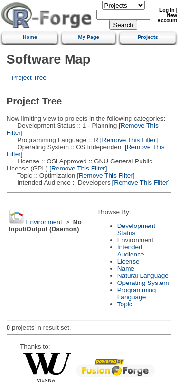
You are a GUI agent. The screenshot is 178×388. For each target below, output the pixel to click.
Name (125, 268)
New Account (167, 18)
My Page (88, 37)
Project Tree (29, 77)
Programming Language (136, 293)
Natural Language (143, 275)
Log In (166, 10)
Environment (44, 222)
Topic (124, 304)
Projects (148, 37)
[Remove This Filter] (128, 139)
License (128, 261)
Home (30, 37)
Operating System (143, 282)
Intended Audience (130, 251)
